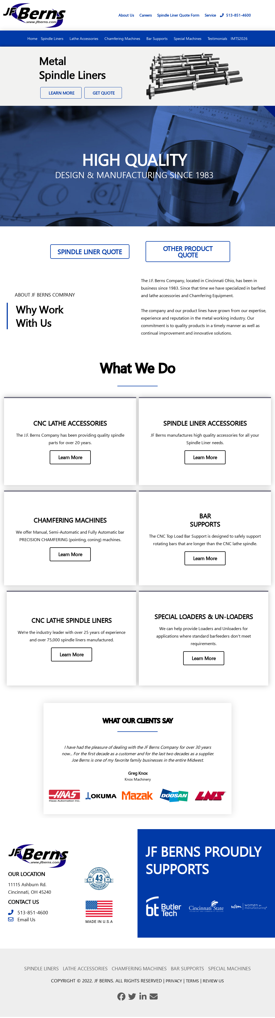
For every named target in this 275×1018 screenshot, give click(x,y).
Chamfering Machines (123, 38)
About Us (126, 15)
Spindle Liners (53, 38)
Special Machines (189, 38)
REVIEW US (214, 982)
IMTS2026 (239, 38)
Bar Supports (158, 38)
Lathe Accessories (85, 38)
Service (210, 15)
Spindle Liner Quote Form (178, 15)
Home (32, 38)
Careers (145, 15)
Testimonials (217, 38)
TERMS (192, 982)
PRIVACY (173, 982)
